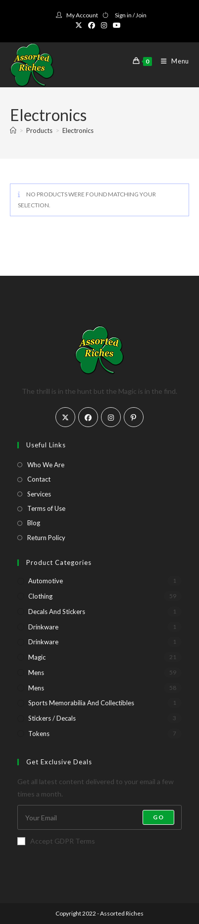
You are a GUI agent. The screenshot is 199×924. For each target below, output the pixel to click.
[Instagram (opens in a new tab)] (104, 25)
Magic (37, 657)
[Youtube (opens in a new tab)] (117, 25)
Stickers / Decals (52, 718)
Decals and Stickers (56, 612)
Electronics (78, 130)
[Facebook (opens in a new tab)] (91, 25)
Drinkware (43, 627)
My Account (82, 15)
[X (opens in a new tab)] (80, 25)
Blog (33, 523)
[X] (65, 417)
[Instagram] (111, 417)
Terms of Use (46, 508)
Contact (38, 479)
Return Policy (46, 538)
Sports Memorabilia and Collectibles (81, 703)
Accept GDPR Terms (56, 841)
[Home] (13, 130)
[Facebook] (88, 417)
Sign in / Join (131, 15)
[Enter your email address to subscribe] (99, 817)
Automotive (45, 581)
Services (39, 494)
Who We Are (45, 465)
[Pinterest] (134, 417)
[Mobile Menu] (171, 61)
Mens (36, 673)
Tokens (39, 734)
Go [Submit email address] (158, 817)
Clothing (40, 596)
